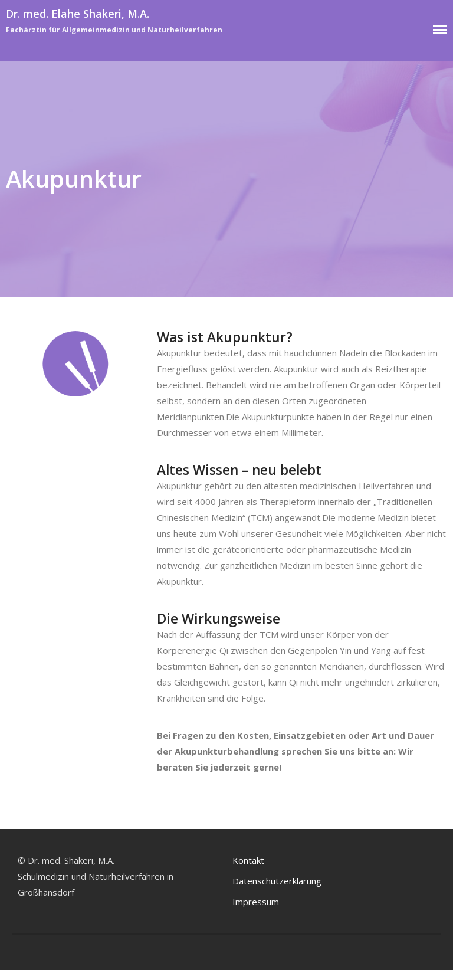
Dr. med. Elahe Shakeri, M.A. (77, 13)
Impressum (255, 901)
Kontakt (248, 860)
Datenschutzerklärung (276, 881)
